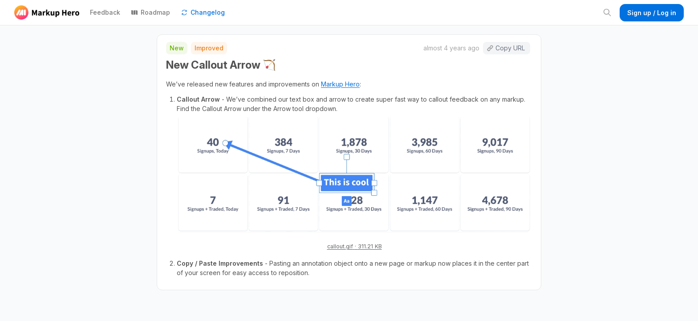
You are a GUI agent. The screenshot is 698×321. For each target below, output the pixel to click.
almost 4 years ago (451, 48)
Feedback (105, 12)
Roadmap (150, 12)
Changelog (203, 12)
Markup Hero (340, 84)
